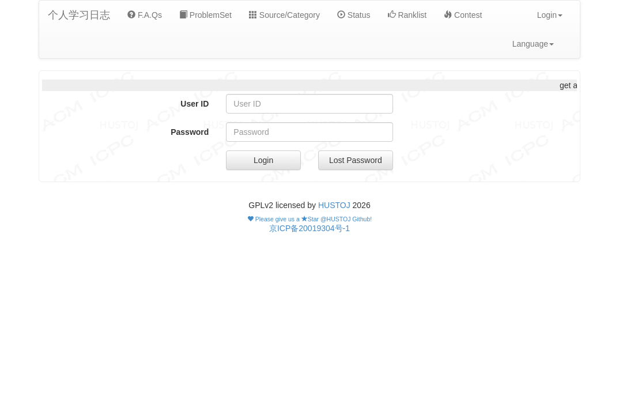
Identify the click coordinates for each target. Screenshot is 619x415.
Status (354, 15)
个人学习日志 (79, 15)
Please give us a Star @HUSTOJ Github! (309, 219)
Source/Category (284, 15)
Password (190, 132)
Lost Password (355, 160)
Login (263, 160)
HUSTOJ (334, 205)
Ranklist (407, 15)
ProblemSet (205, 15)
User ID (194, 103)
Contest (463, 15)
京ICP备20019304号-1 (309, 228)
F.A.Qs (144, 15)
